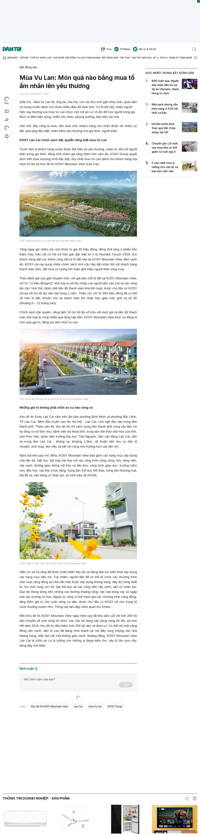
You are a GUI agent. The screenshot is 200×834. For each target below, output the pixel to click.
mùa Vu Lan (95, 706)
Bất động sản (28, 67)
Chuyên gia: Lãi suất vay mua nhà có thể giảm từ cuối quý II (165, 147)
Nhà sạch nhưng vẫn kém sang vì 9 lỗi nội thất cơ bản (165, 108)
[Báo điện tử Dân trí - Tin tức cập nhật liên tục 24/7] (12, 49)
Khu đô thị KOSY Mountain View (49, 706)
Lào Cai (78, 706)
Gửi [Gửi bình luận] (126, 684)
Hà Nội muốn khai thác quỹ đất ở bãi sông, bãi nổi (163, 128)
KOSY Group (115, 706)
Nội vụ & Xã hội (144, 49)
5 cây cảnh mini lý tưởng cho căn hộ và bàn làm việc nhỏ (165, 167)
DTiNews (122, 49)
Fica (106, 49)
